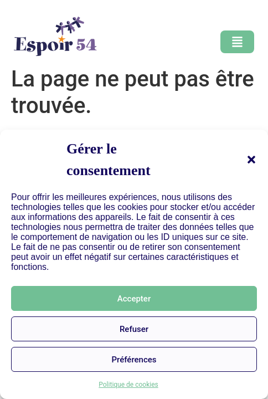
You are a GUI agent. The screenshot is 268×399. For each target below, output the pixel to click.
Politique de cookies (128, 384)
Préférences (133, 360)
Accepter (134, 299)
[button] (251, 159)
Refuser (134, 329)
